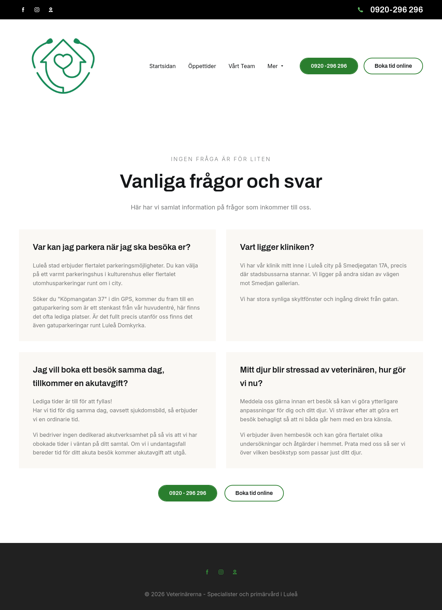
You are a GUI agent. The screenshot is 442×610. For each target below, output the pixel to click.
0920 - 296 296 (187, 493)
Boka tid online (393, 66)
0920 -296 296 (329, 66)
